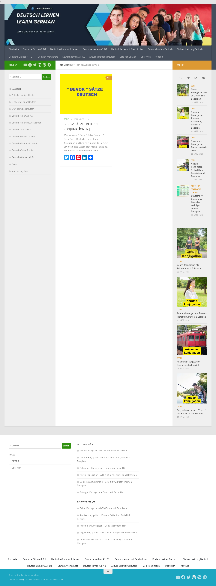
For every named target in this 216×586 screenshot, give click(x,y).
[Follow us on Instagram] (39, 65)
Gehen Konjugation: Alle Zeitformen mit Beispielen (103, 450)
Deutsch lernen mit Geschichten (127, 49)
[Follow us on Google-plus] (44, 65)
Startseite (14, 49)
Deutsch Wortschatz (48, 56)
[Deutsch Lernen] (25, 65)
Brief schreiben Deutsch (23, 109)
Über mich (146, 56)
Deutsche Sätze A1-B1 (34, 49)
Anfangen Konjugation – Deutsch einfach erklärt (102, 492)
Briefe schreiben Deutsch (160, 49)
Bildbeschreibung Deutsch (190, 49)
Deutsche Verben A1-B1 (95, 49)
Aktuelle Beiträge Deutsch (102, 56)
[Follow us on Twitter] (35, 65)
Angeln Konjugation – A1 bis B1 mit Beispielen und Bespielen (198, 170)
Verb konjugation (128, 56)
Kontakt (159, 56)
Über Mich (16, 467)
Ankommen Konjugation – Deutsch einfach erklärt (103, 468)
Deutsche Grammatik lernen (64, 49)
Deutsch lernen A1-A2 (73, 56)
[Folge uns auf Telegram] (49, 65)
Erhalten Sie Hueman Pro (53, 579)
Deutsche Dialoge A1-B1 (21, 56)
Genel (67, 119)
